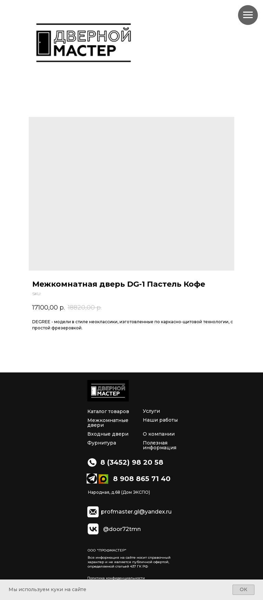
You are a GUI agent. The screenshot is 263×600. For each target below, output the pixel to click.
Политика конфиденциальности (116, 578)
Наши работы (160, 420)
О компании (159, 434)
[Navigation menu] (248, 15)
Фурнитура (101, 442)
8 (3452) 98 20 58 (131, 462)
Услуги (151, 411)
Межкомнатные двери (107, 422)
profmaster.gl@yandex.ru (136, 512)
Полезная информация (159, 445)
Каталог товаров (108, 411)
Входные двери (107, 434)
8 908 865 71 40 (142, 479)
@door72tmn (122, 529)
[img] (108, 390)
